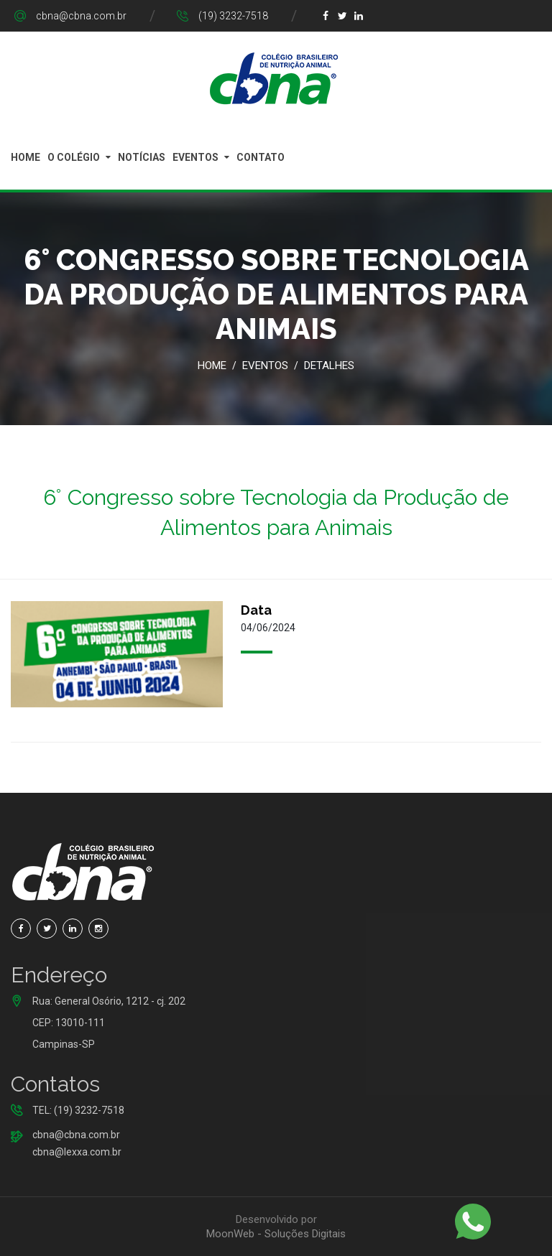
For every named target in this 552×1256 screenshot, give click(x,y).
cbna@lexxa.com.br (76, 1152)
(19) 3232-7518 (233, 16)
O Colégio (73, 157)
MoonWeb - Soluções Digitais (276, 1233)
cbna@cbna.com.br (81, 16)
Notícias (141, 157)
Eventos (195, 157)
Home (25, 157)
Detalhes (329, 365)
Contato (260, 157)
